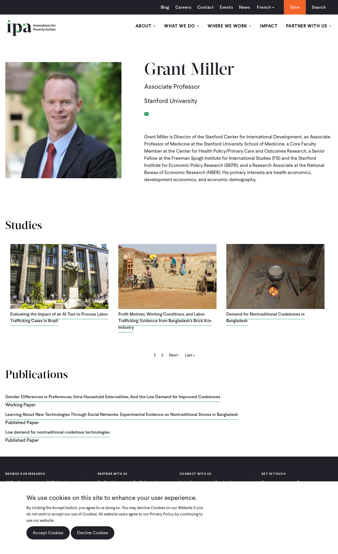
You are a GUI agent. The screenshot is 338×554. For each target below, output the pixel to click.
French (264, 7)
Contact (205, 7)
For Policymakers (148, 482)
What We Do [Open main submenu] (181, 26)
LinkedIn (187, 482)
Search (319, 7)
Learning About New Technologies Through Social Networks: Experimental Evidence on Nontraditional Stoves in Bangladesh (121, 414)
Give (294, 7)
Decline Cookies (92, 536)
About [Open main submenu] (145, 26)
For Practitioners (112, 482)
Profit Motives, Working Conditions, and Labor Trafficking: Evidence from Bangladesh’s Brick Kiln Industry (165, 320)
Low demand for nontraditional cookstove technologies (57, 432)
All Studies (14, 482)
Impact (269, 26)
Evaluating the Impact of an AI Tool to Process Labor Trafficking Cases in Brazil (59, 317)
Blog (165, 7)
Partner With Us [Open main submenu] (308, 26)
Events (226, 7)
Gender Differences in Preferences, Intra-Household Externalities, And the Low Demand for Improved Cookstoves (112, 397)
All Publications (59, 482)
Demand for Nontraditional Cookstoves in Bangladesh (265, 317)
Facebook (223, 482)
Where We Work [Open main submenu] (229, 26)
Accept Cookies (48, 536)
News (244, 7)
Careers (183, 7)
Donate (303, 482)
